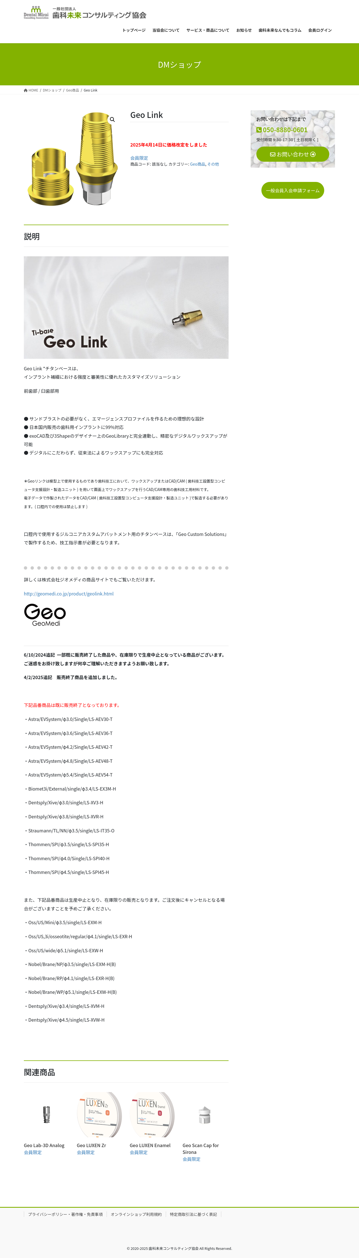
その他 (213, 164)
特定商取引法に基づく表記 (193, 1214)
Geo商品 (197, 164)
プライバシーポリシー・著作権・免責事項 (65, 1214)
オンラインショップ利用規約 (136, 1214)
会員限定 (139, 157)
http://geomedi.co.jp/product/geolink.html (69, 593)
